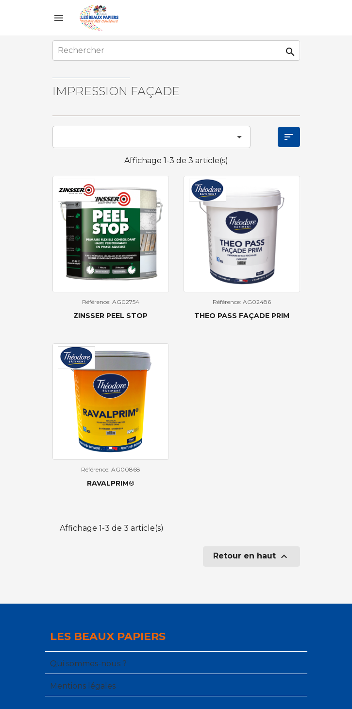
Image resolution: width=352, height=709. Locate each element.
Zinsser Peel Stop (110, 315)
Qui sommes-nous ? (88, 663)
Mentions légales (83, 686)
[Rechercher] (176, 50)
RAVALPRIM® (110, 483)
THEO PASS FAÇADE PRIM (241, 315)
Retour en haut (251, 556)
